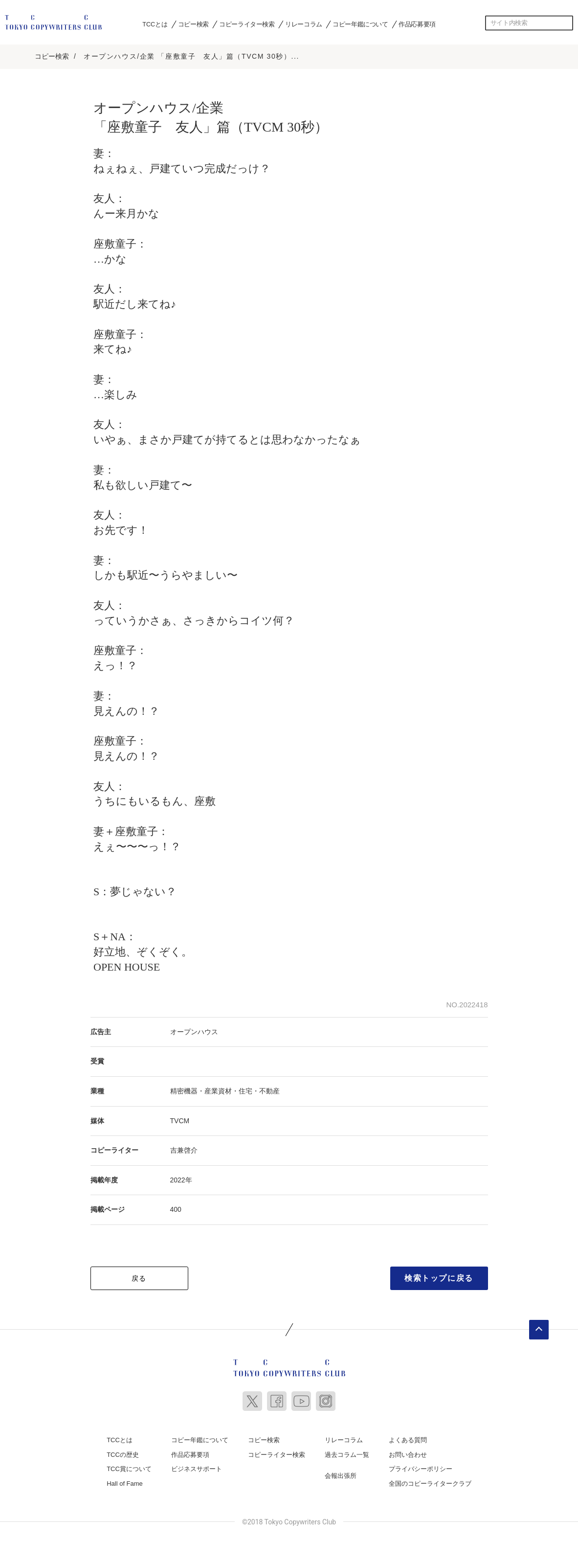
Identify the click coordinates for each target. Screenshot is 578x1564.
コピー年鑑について (360, 24)
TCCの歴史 (123, 1452)
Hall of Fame (125, 1481)
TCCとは (154, 24)
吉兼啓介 (184, 1148)
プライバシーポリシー (420, 1467)
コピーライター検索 (246, 24)
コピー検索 (193, 24)
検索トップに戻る (438, 1276)
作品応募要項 (417, 24)
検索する (565, 23)
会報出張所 (340, 1473)
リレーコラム (303, 24)
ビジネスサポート (196, 1467)
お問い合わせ (408, 1452)
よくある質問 (408, 1438)
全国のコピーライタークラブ (430, 1481)
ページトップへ (539, 1327)
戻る (139, 1276)
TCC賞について (129, 1467)
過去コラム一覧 (347, 1452)
